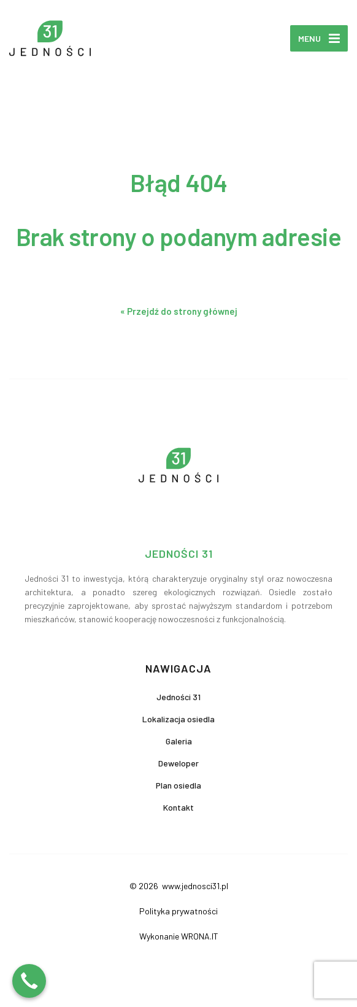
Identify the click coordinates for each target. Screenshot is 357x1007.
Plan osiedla (178, 785)
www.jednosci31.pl (194, 886)
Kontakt (178, 807)
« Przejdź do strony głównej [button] (178, 311)
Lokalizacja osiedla (178, 719)
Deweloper (178, 763)
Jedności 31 (178, 697)
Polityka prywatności (178, 911)
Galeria (179, 741)
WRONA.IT (199, 936)
